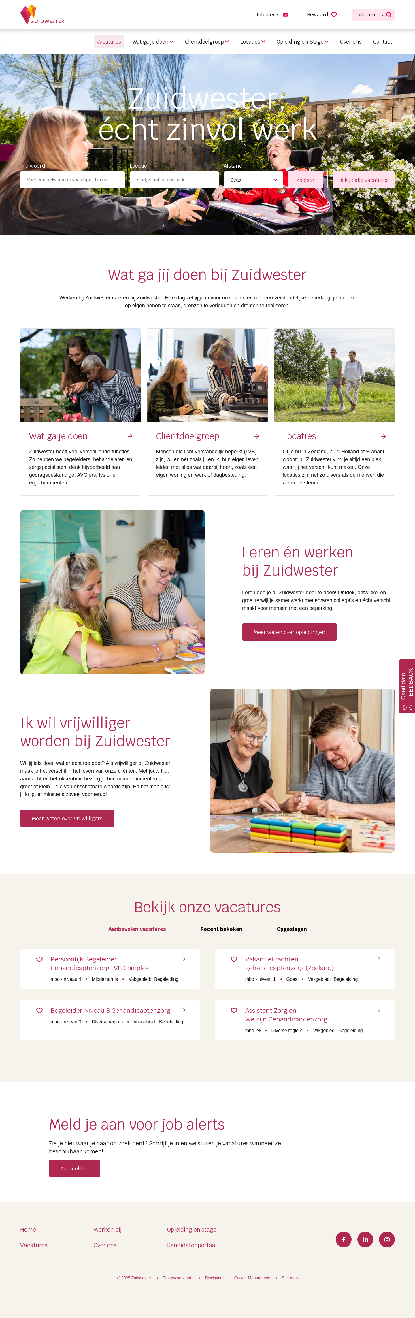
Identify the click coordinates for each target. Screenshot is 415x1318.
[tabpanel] (207, 990)
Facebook (344, 1239)
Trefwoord (32, 166)
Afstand (233, 166)
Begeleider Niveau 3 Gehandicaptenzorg (113, 1013)
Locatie (138, 166)
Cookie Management (252, 1278)
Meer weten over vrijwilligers (67, 818)
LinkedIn (365, 1239)
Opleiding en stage (191, 1229)
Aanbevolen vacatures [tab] (137, 929)
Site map (290, 1278)
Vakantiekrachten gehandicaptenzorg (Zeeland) (292, 964)
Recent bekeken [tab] (221, 929)
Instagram (387, 1239)
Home (28, 1229)
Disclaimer (214, 1278)
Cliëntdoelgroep (204, 41)
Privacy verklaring (179, 1278)
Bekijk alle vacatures (364, 180)
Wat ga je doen (151, 41)
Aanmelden (75, 1171)
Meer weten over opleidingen (289, 632)
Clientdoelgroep (187, 436)
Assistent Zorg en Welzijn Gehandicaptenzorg (289, 1017)
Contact (382, 41)
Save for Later (41, 960)
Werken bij (108, 1229)
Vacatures (33, 1245)
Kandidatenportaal (192, 1245)
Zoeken (305, 180)
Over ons (351, 41)
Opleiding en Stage (300, 41)
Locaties (250, 41)
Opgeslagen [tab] (292, 929)
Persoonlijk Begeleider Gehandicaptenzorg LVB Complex (102, 964)
